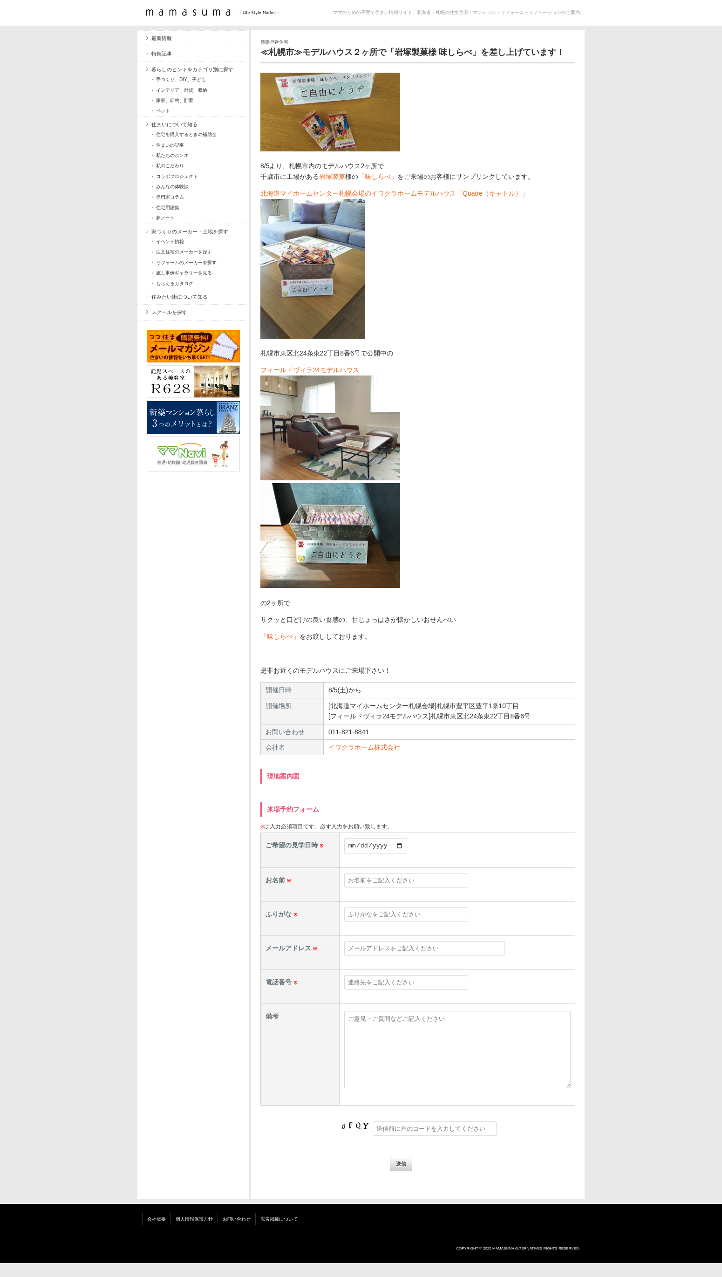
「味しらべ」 (377, 176)
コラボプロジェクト (177, 176)
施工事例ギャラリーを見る (184, 272)
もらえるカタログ (174, 283)
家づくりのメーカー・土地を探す (189, 231)
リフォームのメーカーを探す (186, 262)
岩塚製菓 (332, 176)
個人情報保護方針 (194, 1233)
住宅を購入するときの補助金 (186, 134)
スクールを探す (169, 312)
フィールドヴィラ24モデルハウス (309, 370)
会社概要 (156, 1233)
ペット (163, 110)
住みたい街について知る (179, 297)
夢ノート (165, 217)
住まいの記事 (170, 145)
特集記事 (161, 53)
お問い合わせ (237, 1233)
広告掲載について (279, 1233)
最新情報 (161, 38)
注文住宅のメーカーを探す (184, 251)
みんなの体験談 (172, 186)
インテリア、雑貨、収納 (181, 90)
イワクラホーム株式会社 (364, 747)
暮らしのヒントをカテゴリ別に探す (192, 69)
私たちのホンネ (172, 155)
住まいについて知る (174, 124)
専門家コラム (170, 196)
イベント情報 (170, 241)
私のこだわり (170, 165)
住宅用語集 (167, 207)
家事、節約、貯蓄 (174, 100)
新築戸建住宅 (274, 42)
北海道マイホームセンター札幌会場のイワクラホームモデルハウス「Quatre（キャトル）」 (394, 193)
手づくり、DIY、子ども (181, 79)
